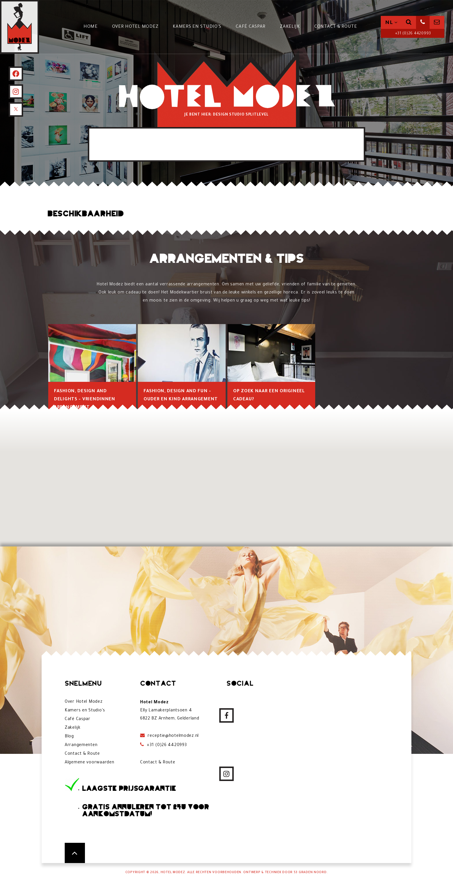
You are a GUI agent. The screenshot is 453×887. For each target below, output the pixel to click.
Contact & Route (335, 27)
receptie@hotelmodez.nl (172, 736)
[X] (16, 109)
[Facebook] (16, 73)
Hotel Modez (173, 872)
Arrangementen (81, 745)
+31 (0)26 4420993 (412, 34)
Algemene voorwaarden (89, 762)
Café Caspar (251, 27)
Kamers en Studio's (197, 27)
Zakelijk (290, 27)
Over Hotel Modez (135, 27)
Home (90, 27)
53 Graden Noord (310, 872)
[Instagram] (16, 91)
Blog (69, 736)
